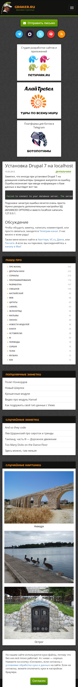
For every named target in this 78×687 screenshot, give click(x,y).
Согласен (39, 681)
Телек (12, 351)
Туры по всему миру (39, 113)
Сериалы (14, 275)
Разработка (15, 284)
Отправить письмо (39, 23)
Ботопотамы (39, 151)
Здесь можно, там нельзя (21, 450)
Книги (12, 328)
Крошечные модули (17, 393)
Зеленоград (15, 311)
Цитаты (13, 302)
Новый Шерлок (14, 388)
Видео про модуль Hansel (21, 399)
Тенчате (9, 243)
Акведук (39, 526)
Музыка (13, 355)
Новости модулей (19, 324)
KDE (11, 359)
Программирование (20, 280)
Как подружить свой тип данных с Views (30, 405)
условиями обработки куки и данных (28, 665)
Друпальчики (63, 171)
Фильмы (14, 315)
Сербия (13, 346)
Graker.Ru (25, 7)
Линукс (13, 320)
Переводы (14, 342)
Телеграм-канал (48, 231)
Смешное (14, 288)
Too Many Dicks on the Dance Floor (26, 445)
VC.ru (53, 239)
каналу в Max (13, 246)
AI (10, 337)
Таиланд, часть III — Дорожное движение (30, 439)
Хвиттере (43, 239)
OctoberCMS (15, 333)
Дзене (60, 239)
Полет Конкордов (16, 382)
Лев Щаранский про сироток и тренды (29, 433)
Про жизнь (15, 266)
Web (11, 297)
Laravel (13, 306)
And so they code (15, 427)
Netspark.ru (39, 75)
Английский (16, 293)
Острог (39, 642)
